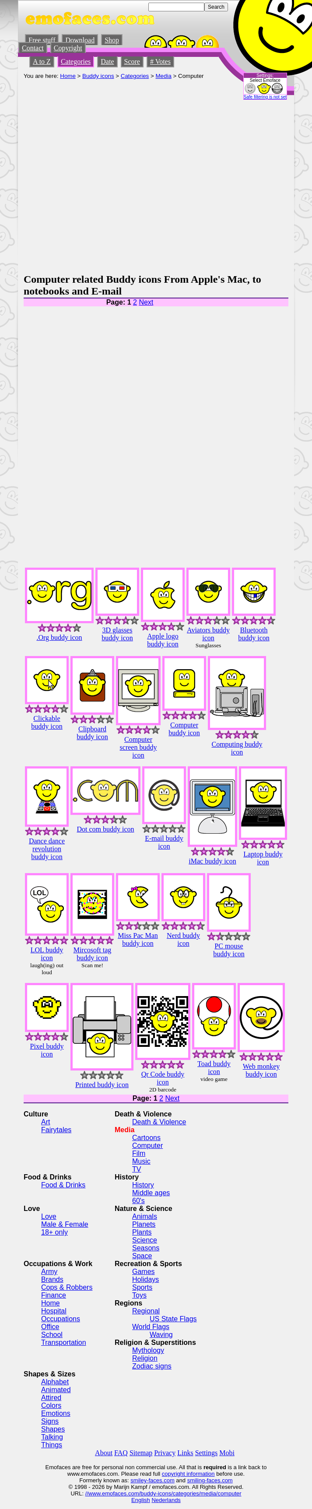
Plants (141, 1232)
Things (51, 1445)
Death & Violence (159, 1122)
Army (49, 1271)
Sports (142, 1287)
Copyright (68, 48)
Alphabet (55, 1382)
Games (143, 1271)
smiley (138, 1480)
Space (142, 1256)
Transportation (63, 1342)
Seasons (145, 1248)
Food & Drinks (63, 1185)
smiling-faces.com (210, 1480)
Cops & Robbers (66, 1287)
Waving (161, 1334)
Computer (147, 1145)
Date (107, 61)
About (103, 1452)
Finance (53, 1295)
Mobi (227, 1452)
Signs (50, 1421)
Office (50, 1326)
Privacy (164, 1452)
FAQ (121, 1452)
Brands (52, 1279)
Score (132, 61)
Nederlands (166, 1500)
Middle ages (151, 1193)
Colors (51, 1405)
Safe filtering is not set (265, 97)
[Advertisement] (95, 174)
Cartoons (146, 1137)
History (143, 1185)
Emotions (55, 1413)
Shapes (53, 1429)
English (140, 1500)
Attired (51, 1397)
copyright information (188, 1473)
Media (164, 76)
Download (80, 40)
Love (48, 1216)
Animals (144, 1216)
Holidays (145, 1279)
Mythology (148, 1350)
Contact (33, 48)
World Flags (150, 1326)
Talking (52, 1437)
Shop (112, 40)
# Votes (160, 61)
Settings (206, 1452)
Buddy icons (98, 76)
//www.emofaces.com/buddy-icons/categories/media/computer (163, 1493)
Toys (139, 1295)
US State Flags (173, 1319)
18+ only (54, 1232)
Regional (146, 1311)
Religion (145, 1358)
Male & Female (64, 1224)
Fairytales (56, 1130)
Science (144, 1240)
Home (68, 76)
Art (45, 1122)
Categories (76, 61)
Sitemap (141, 1452)
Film (138, 1153)
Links (185, 1452)
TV (136, 1169)
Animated (56, 1389)
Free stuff (41, 40)
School (52, 1334)
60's (138, 1200)
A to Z (42, 61)
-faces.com (161, 1480)
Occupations (60, 1319)
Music (141, 1161)
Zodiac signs (152, 1366)
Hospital (54, 1311)
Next (146, 302)
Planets (143, 1224)
